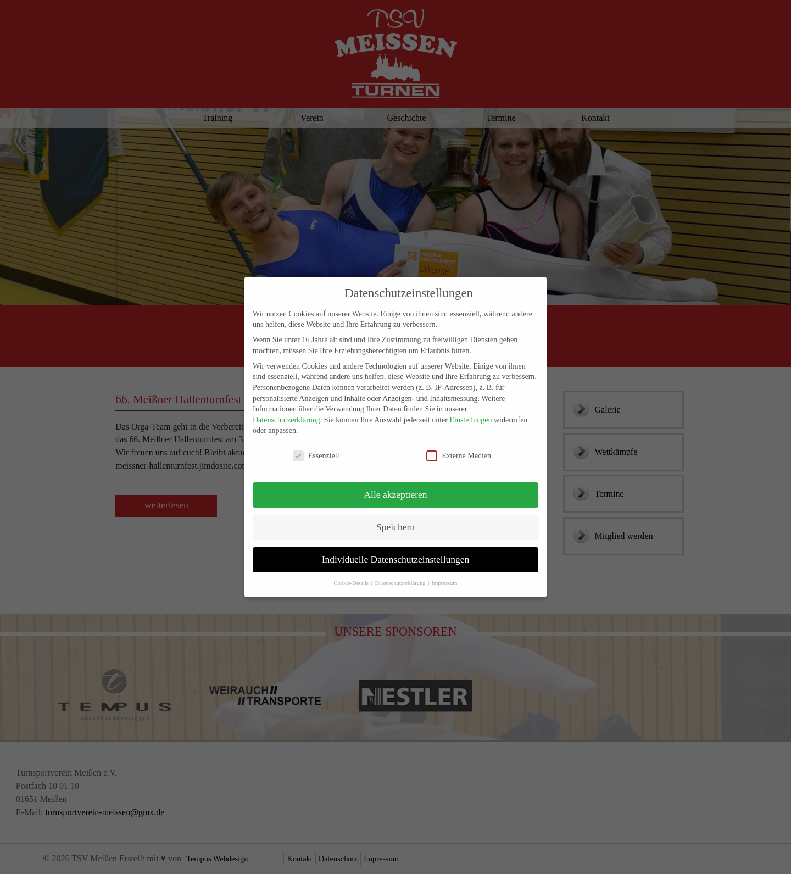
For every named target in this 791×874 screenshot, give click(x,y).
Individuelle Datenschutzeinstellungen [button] (396, 549)
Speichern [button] (395, 517)
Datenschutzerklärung (286, 411)
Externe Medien (458, 446)
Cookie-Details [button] (351, 574)
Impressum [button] (445, 574)
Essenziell (316, 446)
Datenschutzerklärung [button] (401, 574)
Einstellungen (470, 411)
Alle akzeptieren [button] (395, 485)
